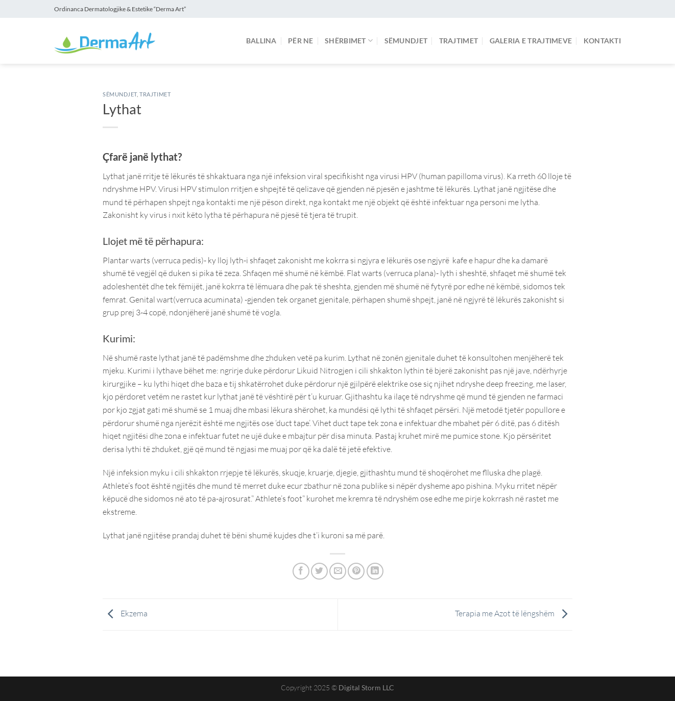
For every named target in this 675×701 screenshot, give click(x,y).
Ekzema (125, 613)
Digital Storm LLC (366, 687)
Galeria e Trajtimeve (531, 40)
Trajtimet (458, 40)
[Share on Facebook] (301, 571)
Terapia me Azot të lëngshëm (513, 613)
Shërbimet (349, 40)
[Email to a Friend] (337, 571)
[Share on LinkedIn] (375, 571)
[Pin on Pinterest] (356, 571)
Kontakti (602, 40)
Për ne (301, 40)
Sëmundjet (406, 40)
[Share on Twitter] (319, 571)
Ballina (261, 40)
